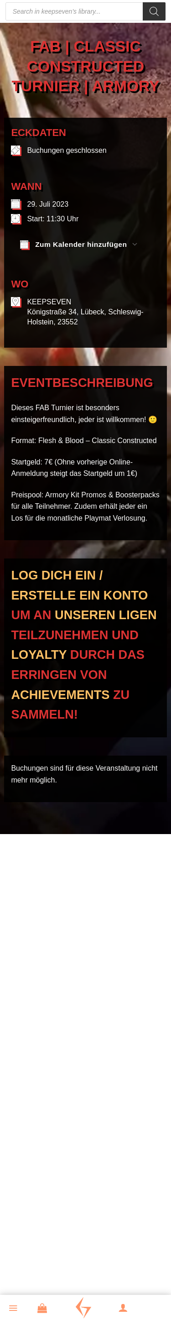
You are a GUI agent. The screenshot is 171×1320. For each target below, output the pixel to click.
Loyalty (39, 654)
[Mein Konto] (128, 1309)
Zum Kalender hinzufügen (73, 244)
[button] (18, 1309)
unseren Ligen (106, 615)
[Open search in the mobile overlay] (85, 11)
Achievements (60, 695)
